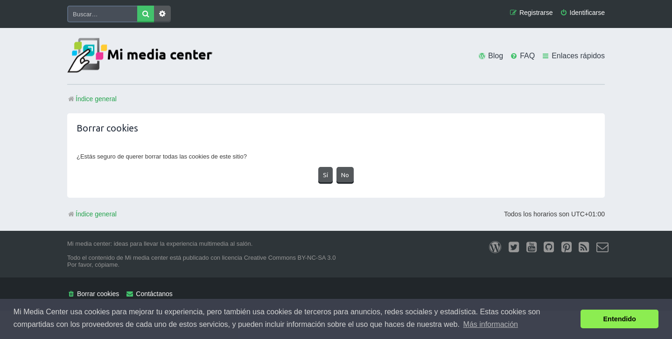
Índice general (92, 214)
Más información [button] (490, 324)
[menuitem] (582, 13)
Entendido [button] (619, 319)
